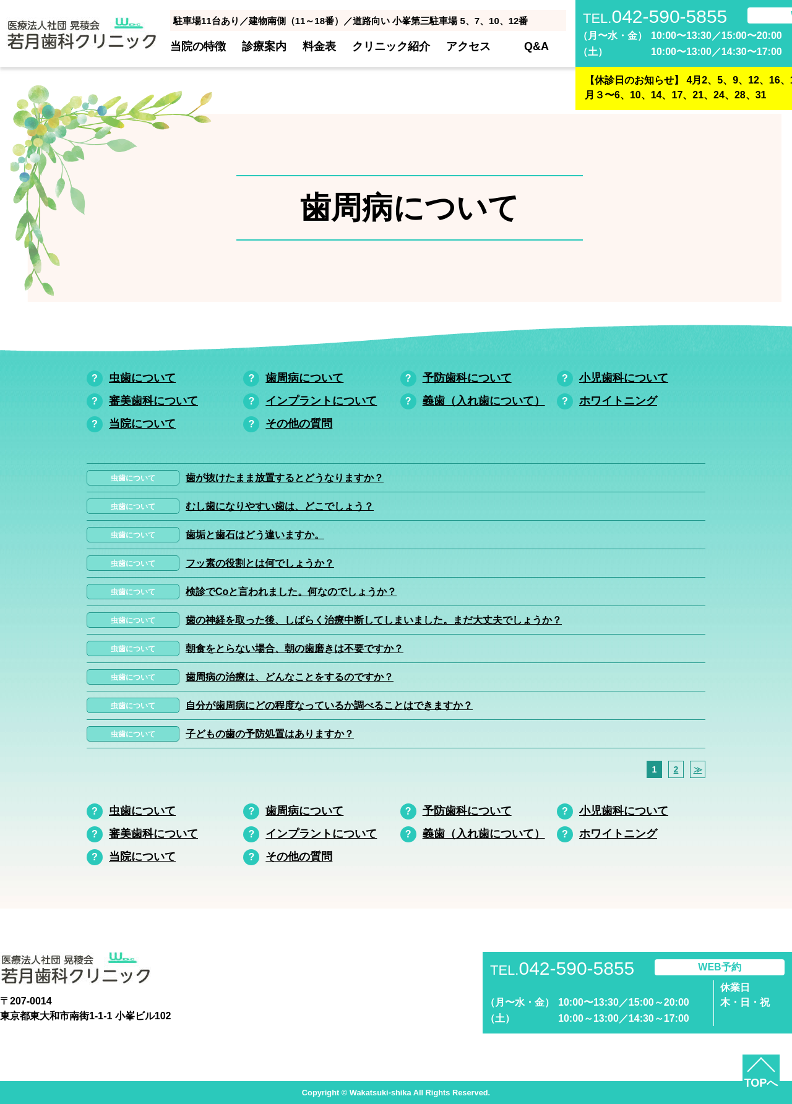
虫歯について (142, 378)
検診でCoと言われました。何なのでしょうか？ (291, 591)
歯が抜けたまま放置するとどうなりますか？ (285, 478)
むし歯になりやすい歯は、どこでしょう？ (280, 506)
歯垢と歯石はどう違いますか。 (255, 534)
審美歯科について (153, 401)
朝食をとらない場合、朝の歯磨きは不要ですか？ (294, 648)
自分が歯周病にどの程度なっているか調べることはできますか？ (329, 705)
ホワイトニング (618, 401)
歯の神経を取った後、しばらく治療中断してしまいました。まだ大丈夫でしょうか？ (374, 620)
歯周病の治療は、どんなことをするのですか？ (290, 677)
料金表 (319, 46)
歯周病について (304, 378)
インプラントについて (321, 401)
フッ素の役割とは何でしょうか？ (260, 563)
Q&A (536, 46)
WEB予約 (719, 967)
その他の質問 (298, 423)
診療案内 (264, 46)
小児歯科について (623, 378)
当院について (142, 423)
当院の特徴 (198, 46)
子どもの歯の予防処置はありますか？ (270, 734)
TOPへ (761, 1083)
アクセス (468, 46)
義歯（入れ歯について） (484, 401)
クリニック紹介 (391, 46)
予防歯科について (467, 378)
